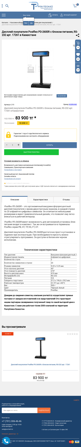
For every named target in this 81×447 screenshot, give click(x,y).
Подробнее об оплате (12, 179)
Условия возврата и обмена (16, 161)
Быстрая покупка (31, 152)
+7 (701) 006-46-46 (11, 421)
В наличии (62, 96)
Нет (26, 23)
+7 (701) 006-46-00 (48, 425)
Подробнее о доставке (13, 170)
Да (31, 23)
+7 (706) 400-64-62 (48, 423)
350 (78, 59)
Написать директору (10, 434)
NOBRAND (73, 104)
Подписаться (44, 410)
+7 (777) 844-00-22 (48, 421)
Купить (49, 145)
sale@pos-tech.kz (7, 429)
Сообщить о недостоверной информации (17, 183)
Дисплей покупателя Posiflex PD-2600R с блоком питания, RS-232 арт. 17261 (40, 365)
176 (78, 47)
